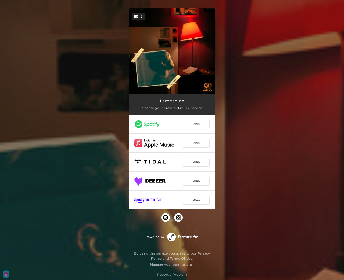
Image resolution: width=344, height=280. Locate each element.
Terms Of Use (181, 258)
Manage (156, 264)
